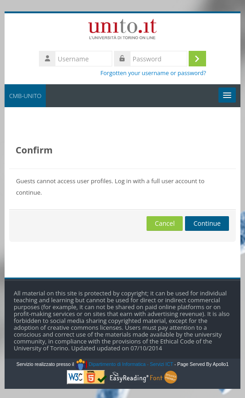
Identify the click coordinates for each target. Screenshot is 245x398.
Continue (207, 223)
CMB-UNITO (25, 96)
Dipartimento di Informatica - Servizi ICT (124, 364)
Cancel (164, 223)
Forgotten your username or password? (153, 73)
